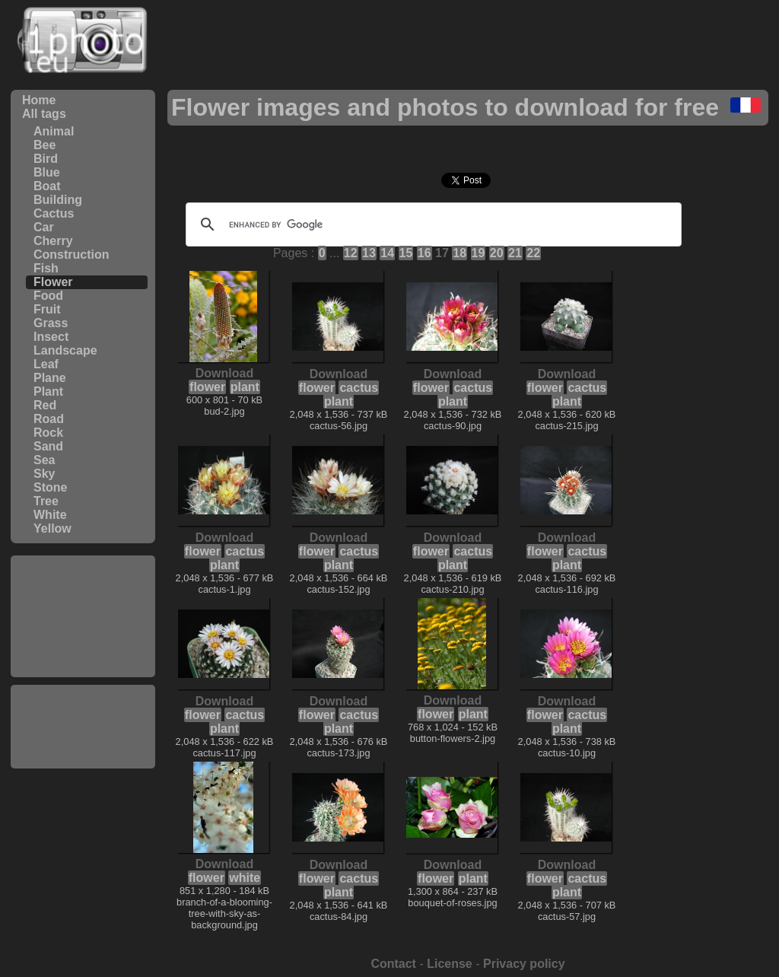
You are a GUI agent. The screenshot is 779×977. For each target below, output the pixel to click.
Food (48, 295)
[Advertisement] (82, 616)
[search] (431, 224)
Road (48, 418)
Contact (393, 963)
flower (207, 386)
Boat (47, 186)
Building (57, 199)
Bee (44, 144)
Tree (46, 501)
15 (406, 253)
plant (245, 386)
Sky (44, 473)
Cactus (53, 213)
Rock (48, 432)
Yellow (52, 528)
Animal (53, 131)
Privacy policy (524, 963)
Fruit (47, 309)
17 (442, 253)
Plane (49, 377)
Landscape (65, 350)
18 (459, 253)
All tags (44, 113)
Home (39, 100)
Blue (46, 172)
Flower (53, 281)
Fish (46, 268)
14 (387, 253)
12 (351, 253)
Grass (50, 323)
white (244, 877)
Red (44, 405)
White (50, 514)
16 (424, 253)
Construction (71, 254)
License (449, 963)
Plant (48, 391)
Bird (45, 158)
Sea (44, 459)
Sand (48, 446)
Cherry (53, 240)
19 (478, 253)
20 (497, 253)
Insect (50, 336)
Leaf (46, 364)
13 (369, 253)
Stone (50, 487)
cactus (358, 387)
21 (515, 253)
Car (43, 227)
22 (533, 253)
